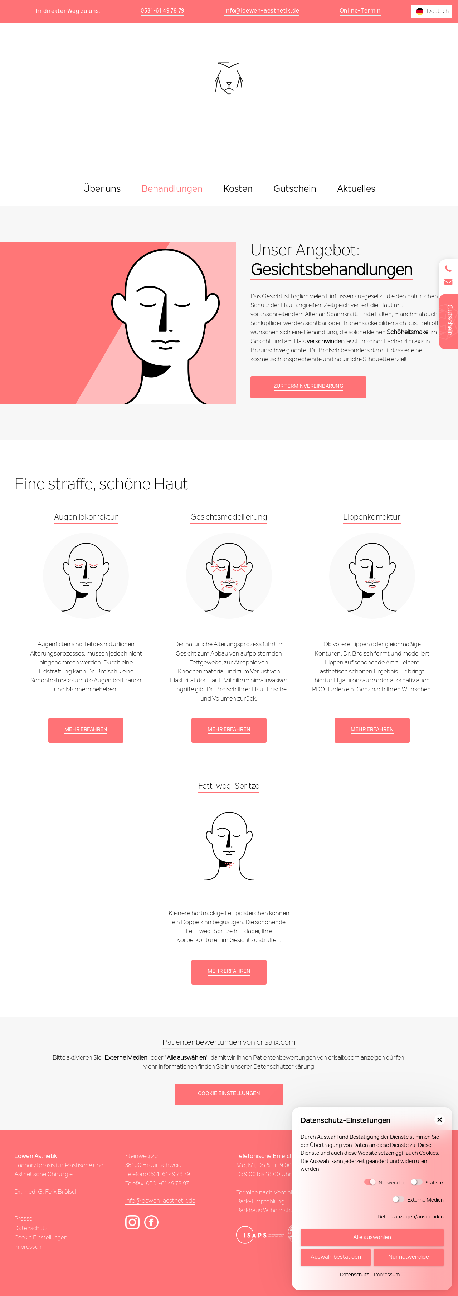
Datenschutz (354, 1276)
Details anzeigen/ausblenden (410, 1218)
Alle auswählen (372, 1239)
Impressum (387, 1276)
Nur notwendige (408, 1258)
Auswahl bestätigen (336, 1258)
